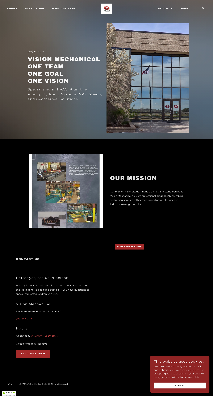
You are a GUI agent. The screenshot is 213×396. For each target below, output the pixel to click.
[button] (185, 8)
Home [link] (13, 9)
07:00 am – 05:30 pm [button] (43, 335)
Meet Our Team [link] (64, 9)
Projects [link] (165, 9)
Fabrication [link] (34, 9)
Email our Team (33, 354)
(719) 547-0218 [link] (36, 51)
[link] (106, 8)
